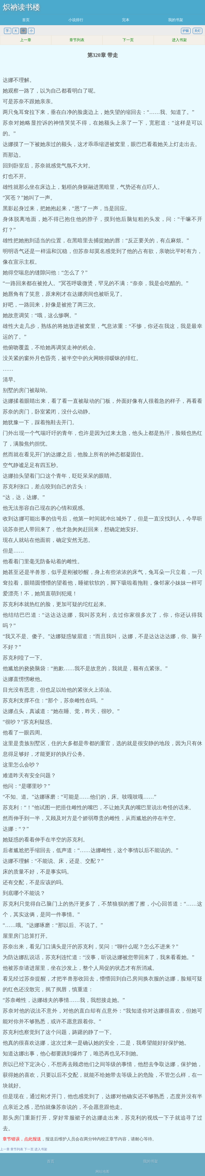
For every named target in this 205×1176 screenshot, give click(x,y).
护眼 (186, 31)
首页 (26, 20)
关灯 (197, 31)
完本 (125, 20)
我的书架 (175, 20)
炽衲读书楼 (21, 7)
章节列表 (76, 40)
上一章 (25, 40)
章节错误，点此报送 (22, 1139)
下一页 (128, 40)
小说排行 (75, 20)
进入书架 (179, 40)
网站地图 (102, 1171)
